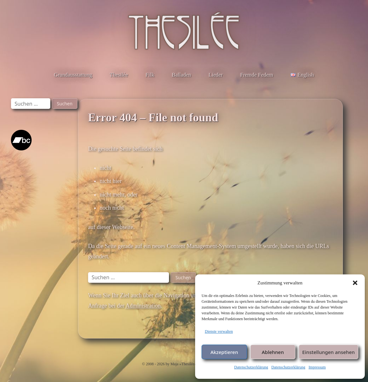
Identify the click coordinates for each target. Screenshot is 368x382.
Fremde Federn (256, 75)
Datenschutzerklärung (251, 367)
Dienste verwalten (219, 331)
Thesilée (119, 75)
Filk (149, 75)
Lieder (216, 75)
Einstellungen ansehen (328, 352)
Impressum (317, 367)
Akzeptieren (224, 352)
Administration (143, 305)
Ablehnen (273, 352)
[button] (355, 283)
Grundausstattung (73, 75)
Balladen (181, 75)
